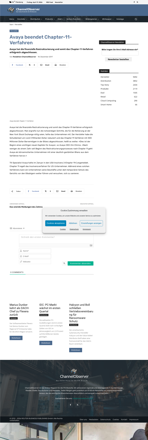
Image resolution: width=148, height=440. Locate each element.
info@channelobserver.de (83, 399)
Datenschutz (74, 229)
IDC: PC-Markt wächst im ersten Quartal (49, 308)
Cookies (63, 229)
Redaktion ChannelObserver (24, 57)
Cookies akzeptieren (56, 223)
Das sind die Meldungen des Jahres (26, 207)
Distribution (44, 315)
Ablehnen (73, 223)
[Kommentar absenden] (80, 263)
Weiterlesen (16, 338)
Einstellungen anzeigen (91, 223)
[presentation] (77, 253)
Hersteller (18, 24)
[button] (136, 19)
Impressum (87, 229)
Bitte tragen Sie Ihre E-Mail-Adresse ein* (120, 49)
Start (11, 24)
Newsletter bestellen (118, 59)
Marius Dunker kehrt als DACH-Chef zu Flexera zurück (19, 309)
